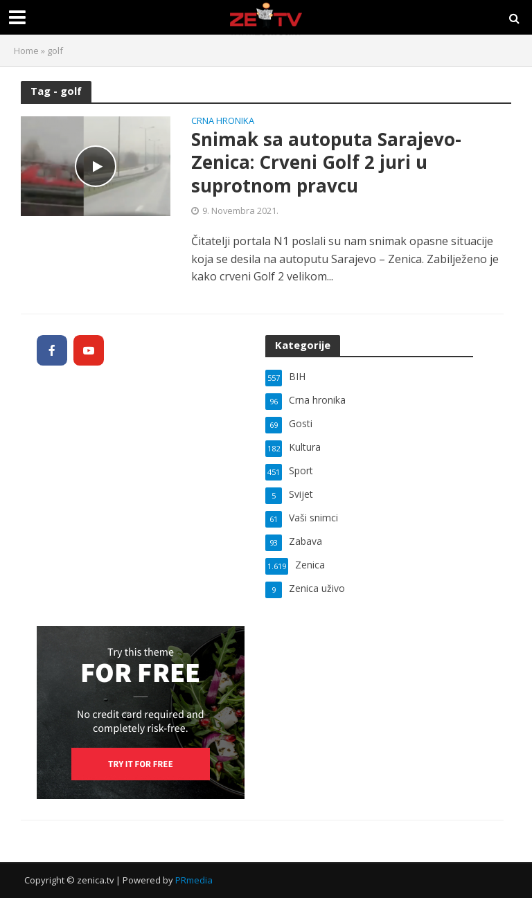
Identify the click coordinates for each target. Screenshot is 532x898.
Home (26, 50)
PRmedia (194, 880)
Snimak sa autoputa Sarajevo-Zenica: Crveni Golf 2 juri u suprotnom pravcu (326, 163)
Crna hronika (222, 121)
